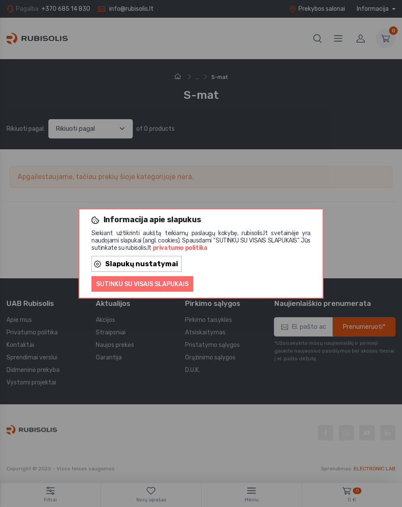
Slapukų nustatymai (136, 264)
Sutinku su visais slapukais (142, 284)
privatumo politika (180, 248)
